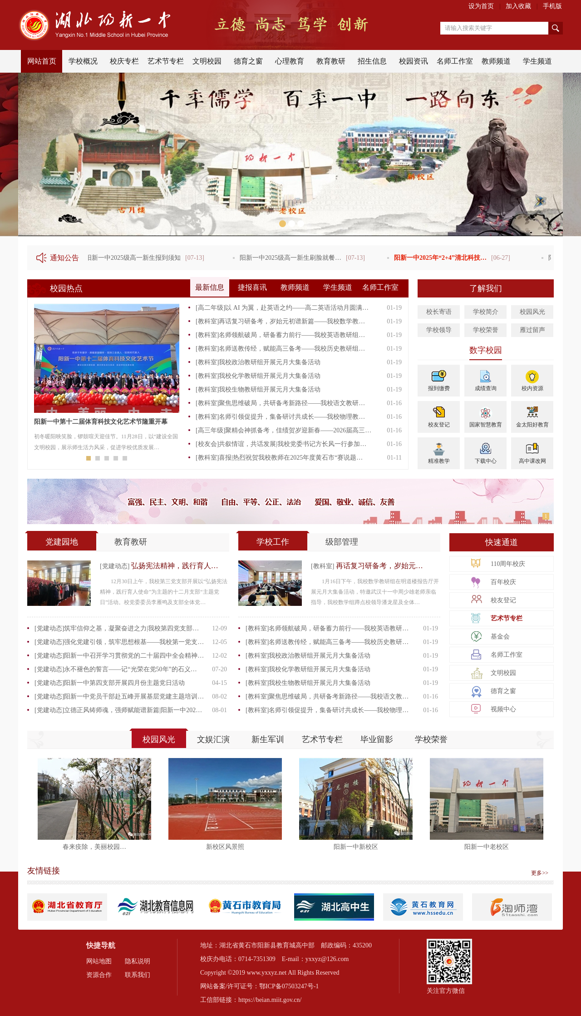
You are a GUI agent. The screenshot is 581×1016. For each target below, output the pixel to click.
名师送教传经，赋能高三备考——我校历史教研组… (292, 348)
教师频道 (496, 61)
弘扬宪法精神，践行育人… (174, 566)
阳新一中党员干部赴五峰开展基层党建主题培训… (134, 696)
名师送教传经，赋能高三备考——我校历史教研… (339, 642)
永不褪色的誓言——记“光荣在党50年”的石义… (130, 669)
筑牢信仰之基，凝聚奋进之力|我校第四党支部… (131, 628)
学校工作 (272, 541)
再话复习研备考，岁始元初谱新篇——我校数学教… (292, 321)
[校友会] (207, 444)
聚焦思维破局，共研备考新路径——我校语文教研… (292, 403)
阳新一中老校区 (486, 846)
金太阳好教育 (532, 424)
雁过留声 (532, 330)
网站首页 (41, 61)
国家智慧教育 (485, 424)
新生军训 (267, 739)
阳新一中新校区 (356, 846)
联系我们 (137, 974)
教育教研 (330, 61)
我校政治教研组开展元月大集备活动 (269, 362)
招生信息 (372, 61)
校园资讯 (413, 61)
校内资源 (532, 388)
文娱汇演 (213, 739)
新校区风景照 (225, 846)
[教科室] (207, 321)
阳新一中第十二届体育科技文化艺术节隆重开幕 (100, 421)
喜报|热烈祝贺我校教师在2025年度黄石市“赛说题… (291, 457)
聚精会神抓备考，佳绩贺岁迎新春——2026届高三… (298, 430)
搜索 (555, 28)
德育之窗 (248, 61)
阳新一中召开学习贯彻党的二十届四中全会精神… (134, 655)
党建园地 (61, 541)
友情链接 (43, 870)
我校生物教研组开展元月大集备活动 (269, 389)
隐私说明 (137, 961)
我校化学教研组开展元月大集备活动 (269, 375)
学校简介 (485, 311)
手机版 (552, 6)
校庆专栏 (124, 61)
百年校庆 (503, 582)
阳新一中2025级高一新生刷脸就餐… (292, 257)
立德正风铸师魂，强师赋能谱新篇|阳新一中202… (133, 710)
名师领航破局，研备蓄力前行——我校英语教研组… (292, 335)
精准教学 (439, 461)
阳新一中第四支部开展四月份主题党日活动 (124, 682)
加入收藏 (518, 6)
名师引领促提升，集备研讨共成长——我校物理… (339, 710)
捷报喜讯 (252, 287)
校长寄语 (439, 311)
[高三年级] (210, 430)
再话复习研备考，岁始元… (379, 566)
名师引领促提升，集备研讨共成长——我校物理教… (292, 416)
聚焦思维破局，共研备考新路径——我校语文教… (339, 696)
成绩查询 (486, 388)
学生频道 (537, 61)
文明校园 (207, 61)
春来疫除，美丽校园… (94, 846)
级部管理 (341, 541)
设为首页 (481, 6)
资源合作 (99, 974)
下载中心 (486, 461)
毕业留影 (376, 739)
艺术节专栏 (166, 61)
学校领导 (439, 330)
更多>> (539, 873)
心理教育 (289, 61)
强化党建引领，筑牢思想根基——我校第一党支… (134, 642)
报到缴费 (439, 388)
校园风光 (532, 311)
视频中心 (503, 709)
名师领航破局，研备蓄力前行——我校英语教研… (339, 628)
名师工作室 (455, 61)
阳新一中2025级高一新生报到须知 (134, 257)
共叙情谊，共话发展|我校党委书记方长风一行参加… (292, 444)
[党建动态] (115, 566)
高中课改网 (532, 461)
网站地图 (99, 961)
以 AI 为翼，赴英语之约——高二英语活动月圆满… (297, 307)
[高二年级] (210, 307)
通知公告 (64, 258)
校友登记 (439, 424)
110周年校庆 (508, 563)
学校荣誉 (485, 330)
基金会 (500, 636)
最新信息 (209, 287)
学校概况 (83, 61)
